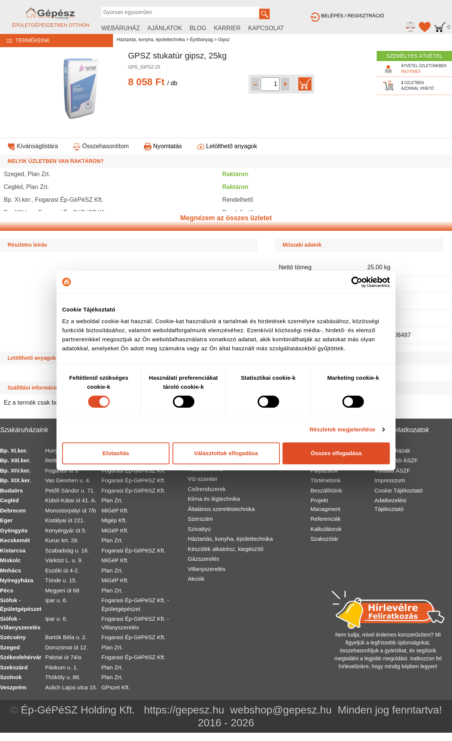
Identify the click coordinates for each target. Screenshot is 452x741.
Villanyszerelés (206, 569)
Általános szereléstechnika (221, 509)
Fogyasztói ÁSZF (396, 460)
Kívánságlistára (33, 146)
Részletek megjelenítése (343, 429)
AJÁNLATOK (164, 28)
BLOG (197, 28)
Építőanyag (201, 39)
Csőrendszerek (207, 489)
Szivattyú (199, 529)
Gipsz (224, 39)
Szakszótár (324, 538)
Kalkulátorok (326, 529)
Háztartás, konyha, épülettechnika (151, 39)
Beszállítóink (326, 490)
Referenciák (325, 518)
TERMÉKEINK (25, 40)
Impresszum (389, 480)
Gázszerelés (203, 558)
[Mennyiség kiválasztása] (270, 84)
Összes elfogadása (336, 453)
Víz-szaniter (202, 479)
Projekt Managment (325, 504)
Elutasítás (115, 453)
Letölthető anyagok (227, 146)
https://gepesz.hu (184, 710)
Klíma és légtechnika (214, 499)
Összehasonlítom (101, 146)
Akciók (196, 578)
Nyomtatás (163, 146)
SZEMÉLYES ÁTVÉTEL (414, 56)
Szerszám (200, 518)
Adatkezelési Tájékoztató (390, 504)
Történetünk (325, 480)
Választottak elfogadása (226, 453)
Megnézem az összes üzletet (226, 218)
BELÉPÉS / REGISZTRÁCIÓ (347, 15)
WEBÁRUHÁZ (120, 28)
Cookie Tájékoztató (398, 490)
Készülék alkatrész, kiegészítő (225, 549)
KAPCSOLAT (266, 28)
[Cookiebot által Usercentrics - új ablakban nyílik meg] (357, 282)
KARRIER (227, 28)
